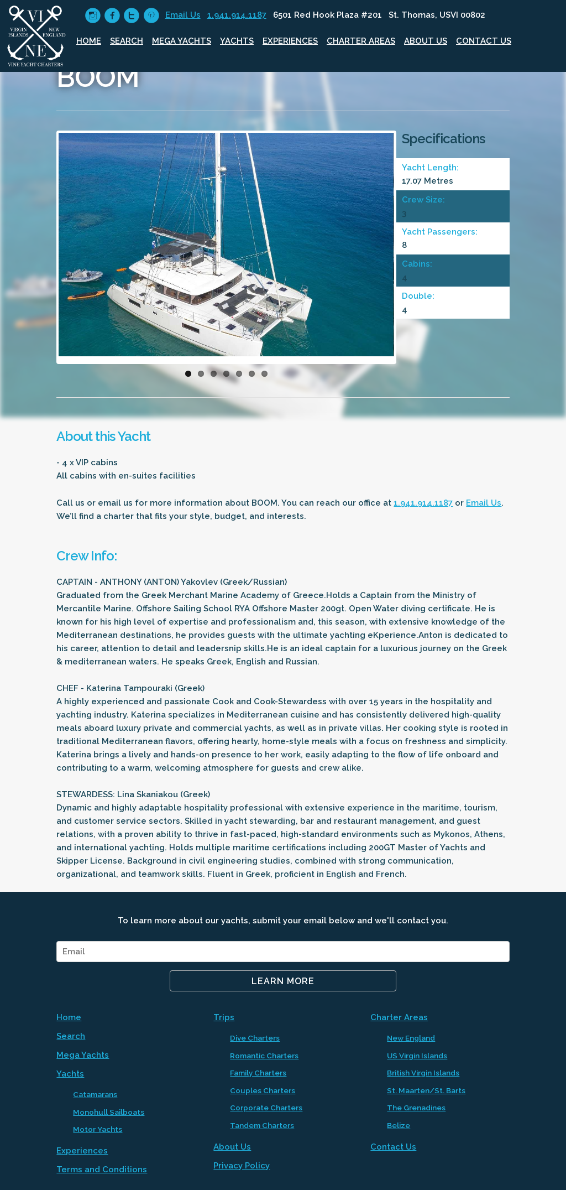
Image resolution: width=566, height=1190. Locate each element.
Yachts (237, 41)
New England (411, 1037)
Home (88, 41)
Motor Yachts (97, 1129)
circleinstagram (92, 15)
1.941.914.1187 (236, 15)
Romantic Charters (264, 1055)
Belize (398, 1125)
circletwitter (131, 15)
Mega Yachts (181, 41)
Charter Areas (361, 41)
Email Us (183, 15)
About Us (425, 41)
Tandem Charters (262, 1125)
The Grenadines (416, 1107)
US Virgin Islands (417, 1055)
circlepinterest (151, 15)
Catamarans (95, 1094)
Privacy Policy (241, 1166)
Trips (223, 1017)
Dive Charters (255, 1037)
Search (126, 41)
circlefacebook (111, 15)
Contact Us (483, 41)
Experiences (290, 41)
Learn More (283, 981)
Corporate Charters (266, 1107)
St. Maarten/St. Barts (426, 1090)
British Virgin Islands (423, 1072)
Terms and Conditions (101, 1170)
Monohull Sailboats (108, 1112)
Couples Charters (262, 1090)
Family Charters (258, 1072)
